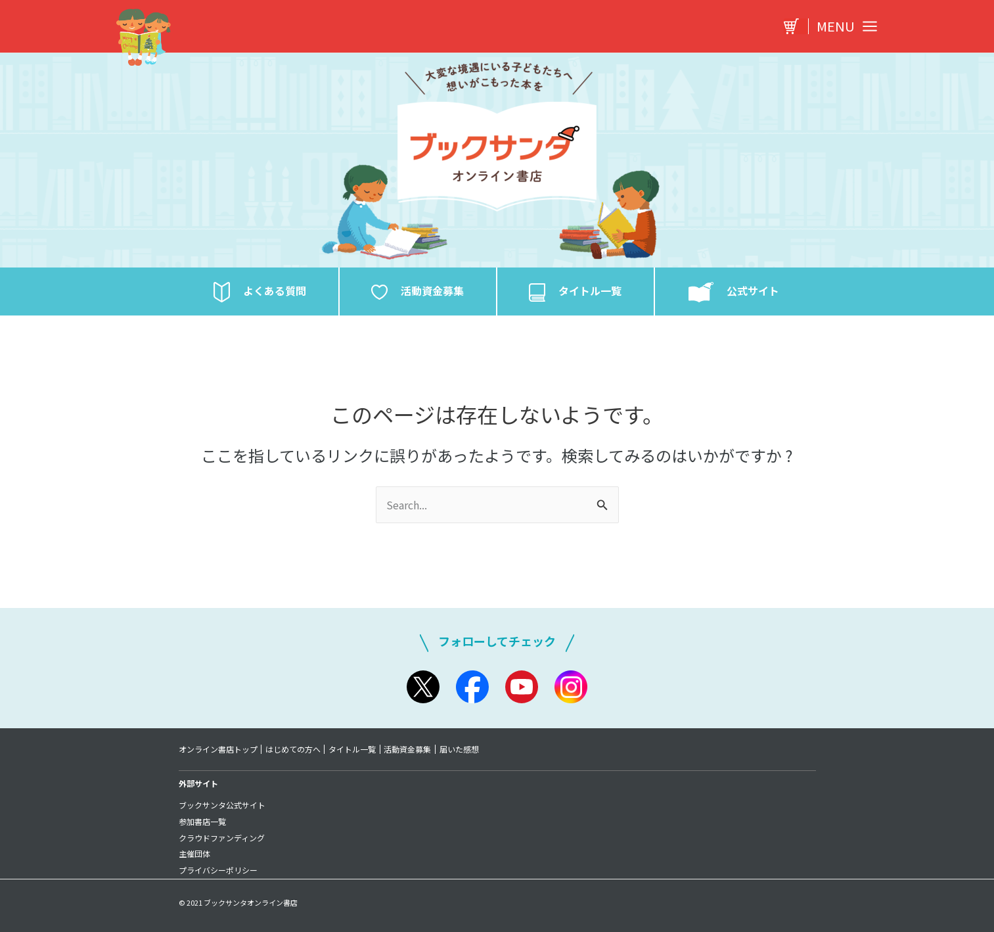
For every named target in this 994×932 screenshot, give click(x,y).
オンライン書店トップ (218, 749)
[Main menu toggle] (843, 26)
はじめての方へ (293, 749)
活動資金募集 (409, 749)
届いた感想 (461, 749)
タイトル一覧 (353, 749)
